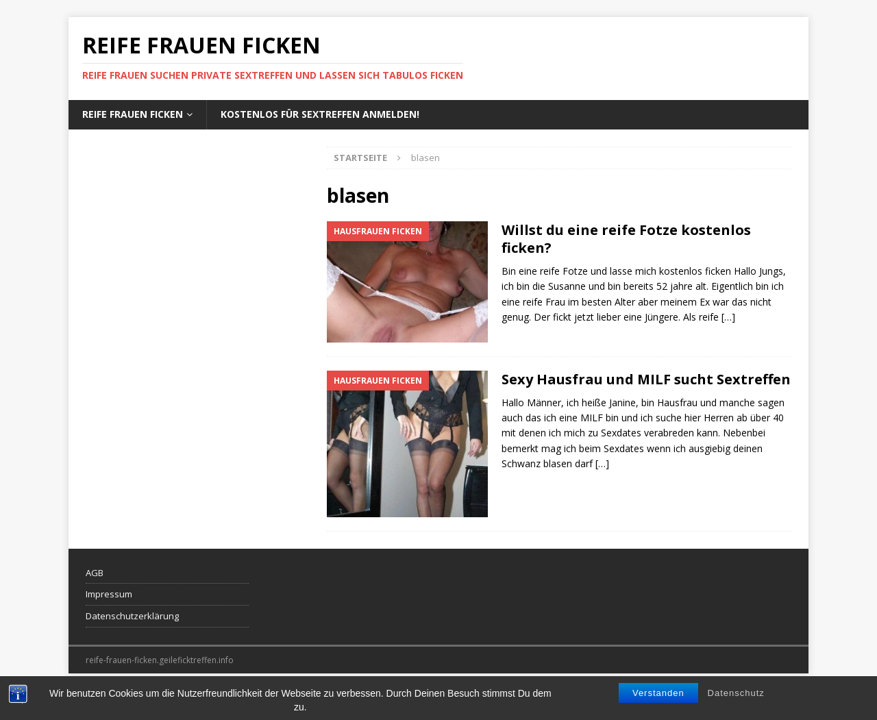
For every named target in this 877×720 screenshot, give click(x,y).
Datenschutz (736, 704)
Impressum (109, 594)
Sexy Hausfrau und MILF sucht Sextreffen (646, 379)
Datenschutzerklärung (132, 616)
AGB (94, 573)
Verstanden (658, 704)
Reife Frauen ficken (132, 114)
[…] (728, 316)
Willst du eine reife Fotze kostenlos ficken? (626, 239)
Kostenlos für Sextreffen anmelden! (320, 114)
